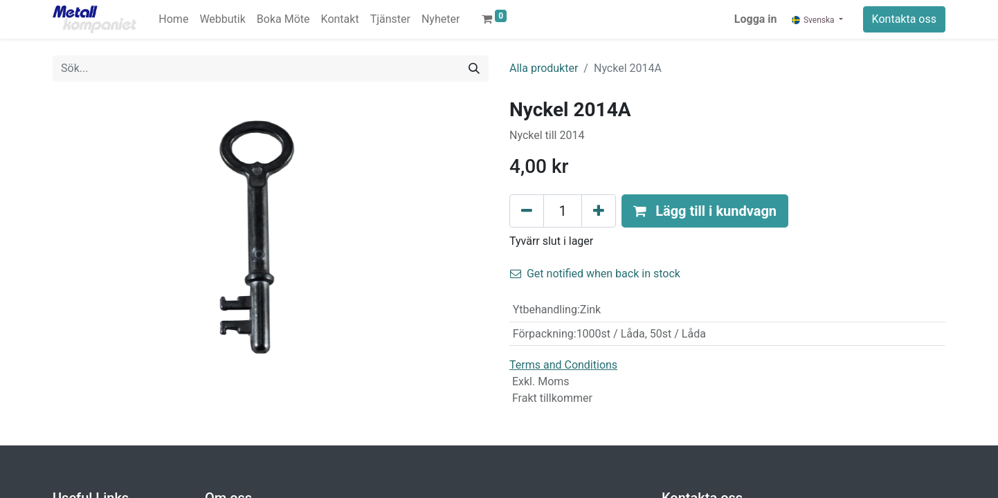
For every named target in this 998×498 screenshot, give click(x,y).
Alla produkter (543, 68)
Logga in (755, 19)
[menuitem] (173, 19)
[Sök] (474, 68)
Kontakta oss (904, 19)
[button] (705, 211)
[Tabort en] (526, 211)
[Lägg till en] (598, 211)
